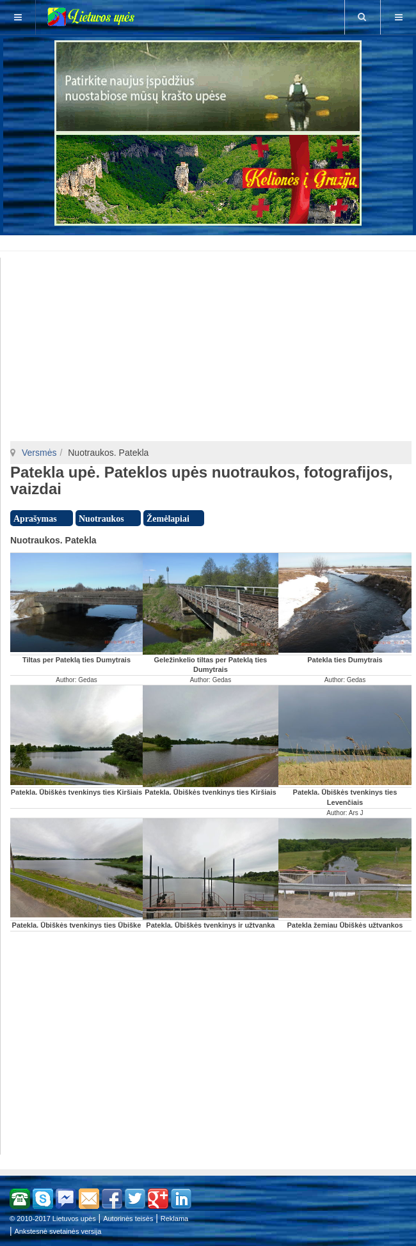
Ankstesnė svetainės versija (58, 1231)
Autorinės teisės (128, 1218)
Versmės (39, 453)
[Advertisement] (210, 241)
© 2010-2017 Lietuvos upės (53, 1218)
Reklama (174, 1218)
